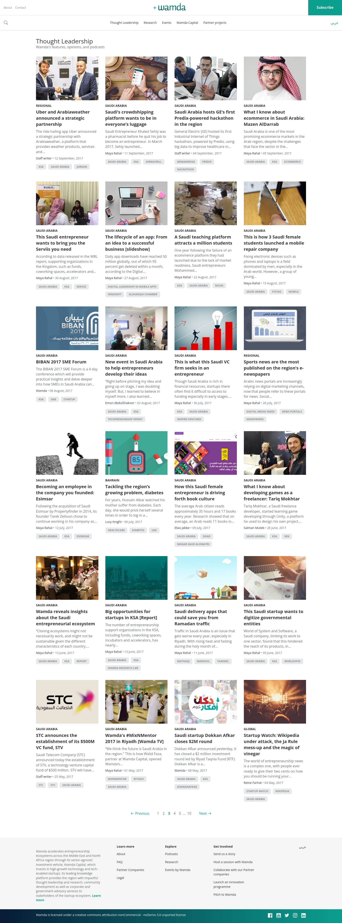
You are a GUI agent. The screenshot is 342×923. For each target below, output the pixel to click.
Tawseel (223, 661)
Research (150, 23)
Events (166, 23)
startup (69, 399)
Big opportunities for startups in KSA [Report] (131, 614)
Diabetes (138, 530)
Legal (120, 878)
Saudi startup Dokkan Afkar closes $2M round (204, 738)
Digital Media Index (260, 411)
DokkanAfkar (187, 787)
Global (250, 729)
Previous (142, 813)
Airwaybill (154, 162)
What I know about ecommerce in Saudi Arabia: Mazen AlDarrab (274, 118)
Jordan (82, 167)
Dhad (206, 536)
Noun (219, 285)
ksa (41, 167)
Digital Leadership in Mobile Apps (132, 287)
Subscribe (325, 7)
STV (52, 785)
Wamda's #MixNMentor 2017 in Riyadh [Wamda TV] (134, 738)
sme (53, 399)
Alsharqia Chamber (143, 294)
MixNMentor (117, 779)
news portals (292, 411)
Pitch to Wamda (225, 894)
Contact (20, 7)
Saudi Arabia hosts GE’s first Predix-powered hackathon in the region (204, 118)
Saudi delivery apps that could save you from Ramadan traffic (200, 617)
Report (82, 661)
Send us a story (224, 854)
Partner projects (214, 23)
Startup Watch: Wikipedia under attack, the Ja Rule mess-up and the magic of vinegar (271, 744)
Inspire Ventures (189, 419)
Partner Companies (130, 870)
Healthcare (116, 530)
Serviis (81, 287)
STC (41, 785)
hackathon (185, 169)
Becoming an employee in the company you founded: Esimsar (65, 493)
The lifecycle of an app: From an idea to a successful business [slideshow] (136, 243)
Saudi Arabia (60, 167)
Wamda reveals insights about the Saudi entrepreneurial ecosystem (65, 617)
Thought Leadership (124, 23)
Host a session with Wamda (233, 862)
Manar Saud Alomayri (193, 544)
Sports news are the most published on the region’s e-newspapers (274, 368)
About (7, 7)
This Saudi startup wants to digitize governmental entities (273, 617)
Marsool (203, 661)
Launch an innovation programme (229, 884)
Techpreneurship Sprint (125, 419)
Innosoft (115, 294)
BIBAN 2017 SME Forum (61, 362)
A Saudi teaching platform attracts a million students (203, 240)
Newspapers (255, 419)
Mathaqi (183, 661)
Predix (207, 162)
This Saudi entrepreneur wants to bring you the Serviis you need (62, 243)
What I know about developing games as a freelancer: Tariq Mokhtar (272, 493)
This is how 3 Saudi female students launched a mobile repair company (274, 243)
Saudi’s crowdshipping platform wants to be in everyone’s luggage (131, 118)
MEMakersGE (186, 162)
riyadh (139, 779)
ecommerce (292, 162)
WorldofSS (292, 661)
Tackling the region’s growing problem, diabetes (134, 490)
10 (189, 813)
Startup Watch (257, 791)
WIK (286, 536)
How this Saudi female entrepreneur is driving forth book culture (199, 493)
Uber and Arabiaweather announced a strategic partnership (63, 118)
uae (154, 530)
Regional (44, 106)
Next (203, 813)
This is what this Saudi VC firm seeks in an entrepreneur (201, 368)
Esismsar (83, 536)
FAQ (120, 862)
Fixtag (276, 292)
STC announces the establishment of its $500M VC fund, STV (65, 741)
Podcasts (171, 854)
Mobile (294, 292)
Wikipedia (282, 791)
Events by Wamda (177, 870)
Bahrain (112, 480)
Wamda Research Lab (123, 668)
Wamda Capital (187, 23)
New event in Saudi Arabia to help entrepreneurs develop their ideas (134, 368)
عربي (335, 22)
